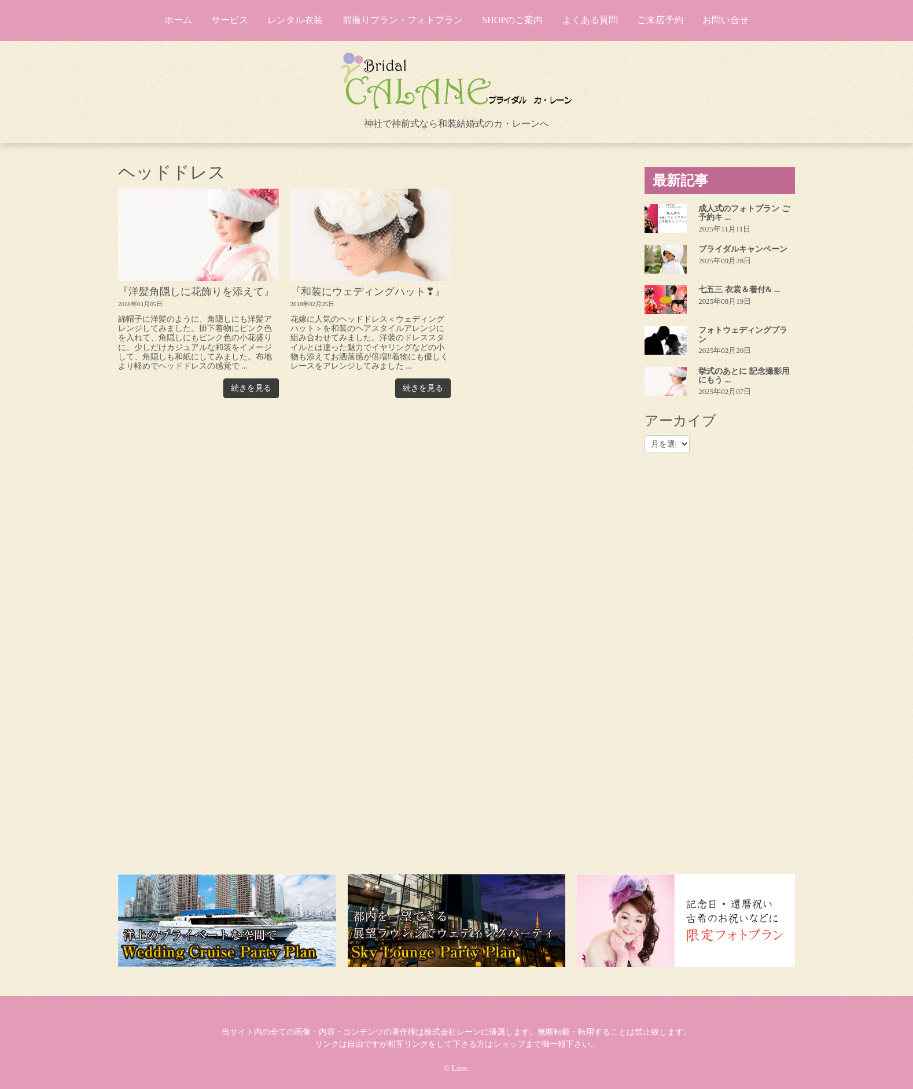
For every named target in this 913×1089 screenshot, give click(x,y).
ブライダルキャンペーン (742, 249)
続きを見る (251, 388)
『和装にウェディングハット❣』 (367, 291)
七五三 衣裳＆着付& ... (739, 289)
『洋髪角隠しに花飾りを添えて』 (196, 291)
